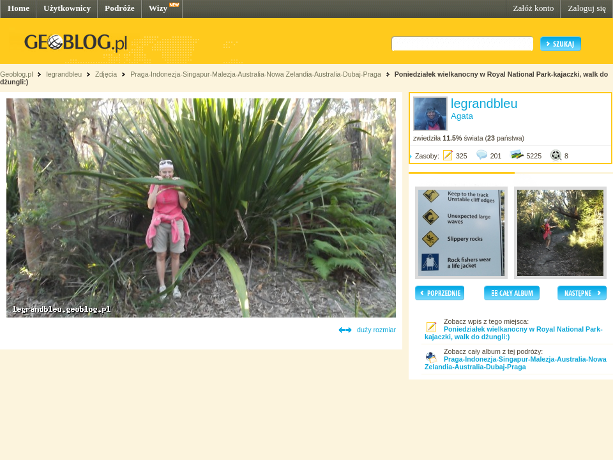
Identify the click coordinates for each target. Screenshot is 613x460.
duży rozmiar (376, 330)
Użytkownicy (67, 8)
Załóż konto (533, 8)
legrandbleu (64, 74)
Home (18, 8)
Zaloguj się (587, 8)
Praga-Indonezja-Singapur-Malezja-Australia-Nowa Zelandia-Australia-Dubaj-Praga (255, 74)
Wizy (158, 8)
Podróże (120, 8)
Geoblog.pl (16, 74)
